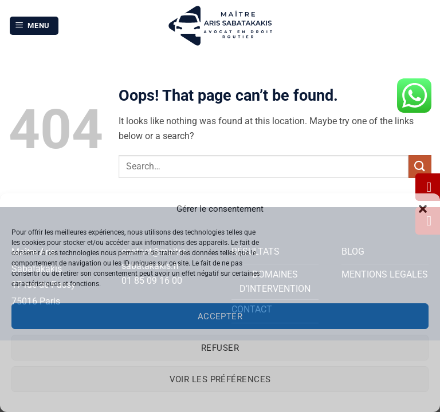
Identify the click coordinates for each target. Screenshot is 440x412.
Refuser (220, 348)
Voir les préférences (220, 379)
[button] (423, 209)
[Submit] (419, 166)
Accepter (220, 316)
